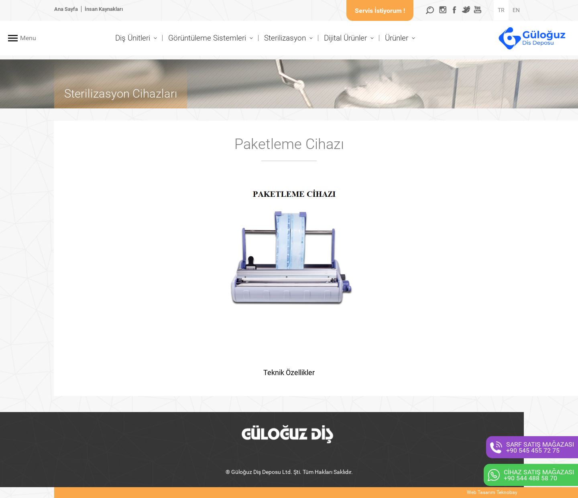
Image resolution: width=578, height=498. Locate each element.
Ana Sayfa (66, 9)
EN (516, 10)
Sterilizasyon (285, 38)
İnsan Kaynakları (104, 9)
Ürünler (396, 38)
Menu (28, 38)
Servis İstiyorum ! (380, 10)
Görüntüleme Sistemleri (207, 38)
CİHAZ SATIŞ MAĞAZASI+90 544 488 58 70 (539, 475)
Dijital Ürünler (345, 38)
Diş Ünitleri (132, 38)
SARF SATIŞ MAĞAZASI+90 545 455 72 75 (540, 447)
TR (501, 10)
